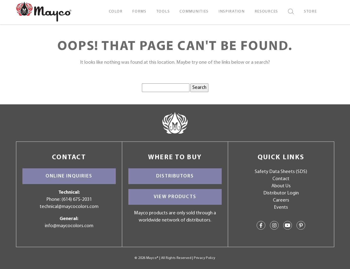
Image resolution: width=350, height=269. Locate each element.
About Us (281, 186)
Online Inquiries (69, 176)
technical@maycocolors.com (69, 206)
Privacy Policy (204, 258)
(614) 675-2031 (77, 199)
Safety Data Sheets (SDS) (281, 171)
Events (281, 207)
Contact (280, 178)
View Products (175, 196)
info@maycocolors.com (69, 225)
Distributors (175, 176)
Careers (281, 200)
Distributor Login (281, 193)
